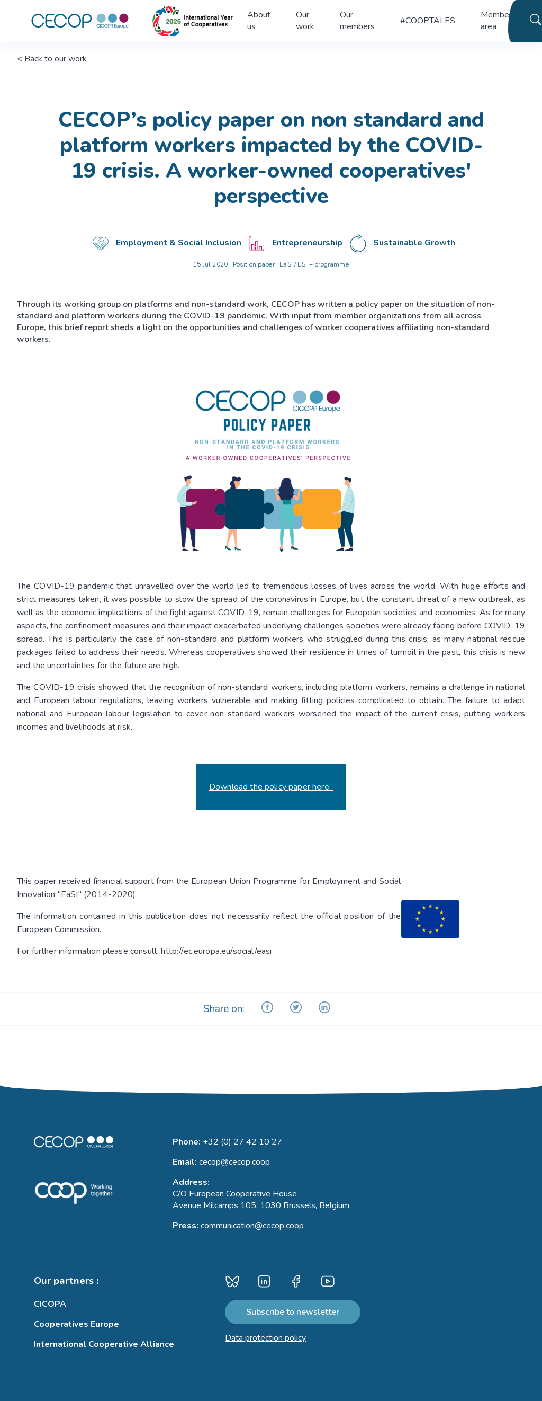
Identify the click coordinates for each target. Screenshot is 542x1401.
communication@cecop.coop (252, 1225)
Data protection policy (265, 1338)
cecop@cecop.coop (234, 1162)
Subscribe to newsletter (292, 1312)
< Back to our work (52, 59)
